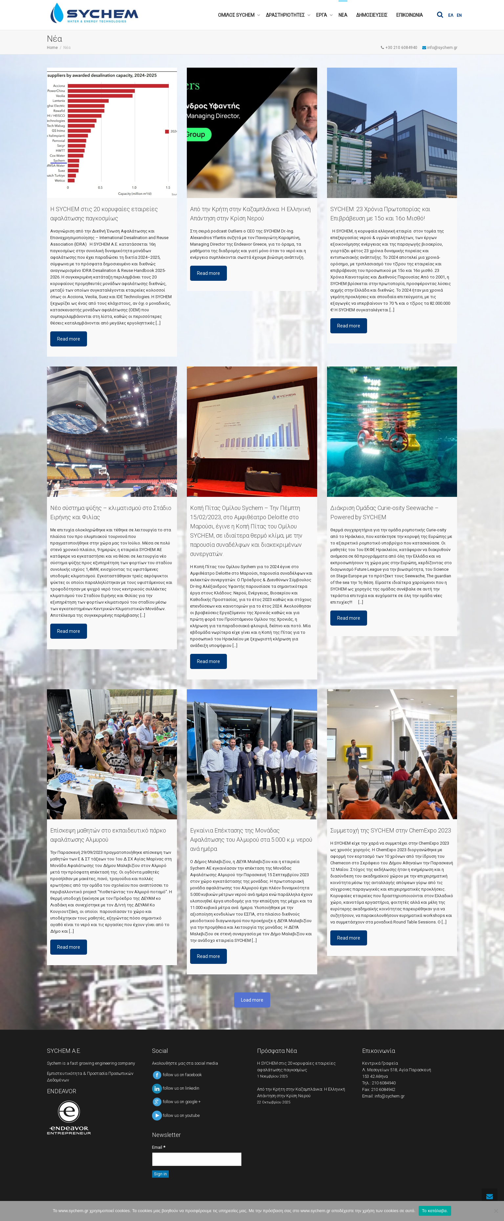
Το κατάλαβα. (435, 1210)
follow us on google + (176, 1101)
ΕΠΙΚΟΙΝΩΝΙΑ (409, 15)
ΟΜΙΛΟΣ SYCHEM (236, 15)
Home (52, 47)
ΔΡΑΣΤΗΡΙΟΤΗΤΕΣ (286, 15)
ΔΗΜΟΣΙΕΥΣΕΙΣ (371, 15)
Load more (252, 1000)
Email (158, 1147)
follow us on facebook (177, 1074)
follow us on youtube (176, 1115)
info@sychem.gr (390, 1096)
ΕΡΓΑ (322, 15)
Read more (68, 339)
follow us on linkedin (175, 1088)
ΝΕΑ (343, 15)
